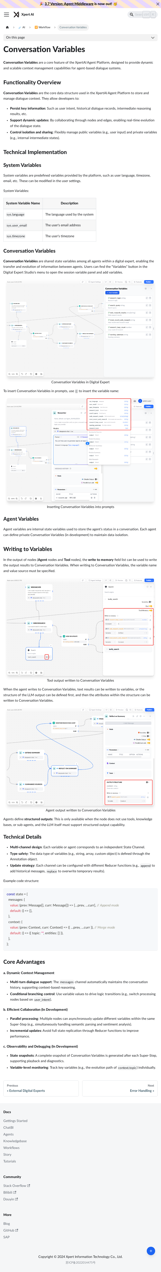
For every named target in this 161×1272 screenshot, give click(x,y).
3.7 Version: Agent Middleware (69, 4)
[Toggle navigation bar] (6, 14)
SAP (6, 1237)
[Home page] (7, 27)
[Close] (158, 4)
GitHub (10, 1230)
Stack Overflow (16, 1186)
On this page (15, 37)
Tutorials (9, 1161)
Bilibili (9, 1192)
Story (7, 1154)
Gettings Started (15, 1121)
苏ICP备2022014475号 (81, 1262)
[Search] (142, 14)
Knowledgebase (15, 1141)
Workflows (11, 1148)
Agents (8, 1134)
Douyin (10, 1199)
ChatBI (8, 1127)
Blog (6, 1223)
